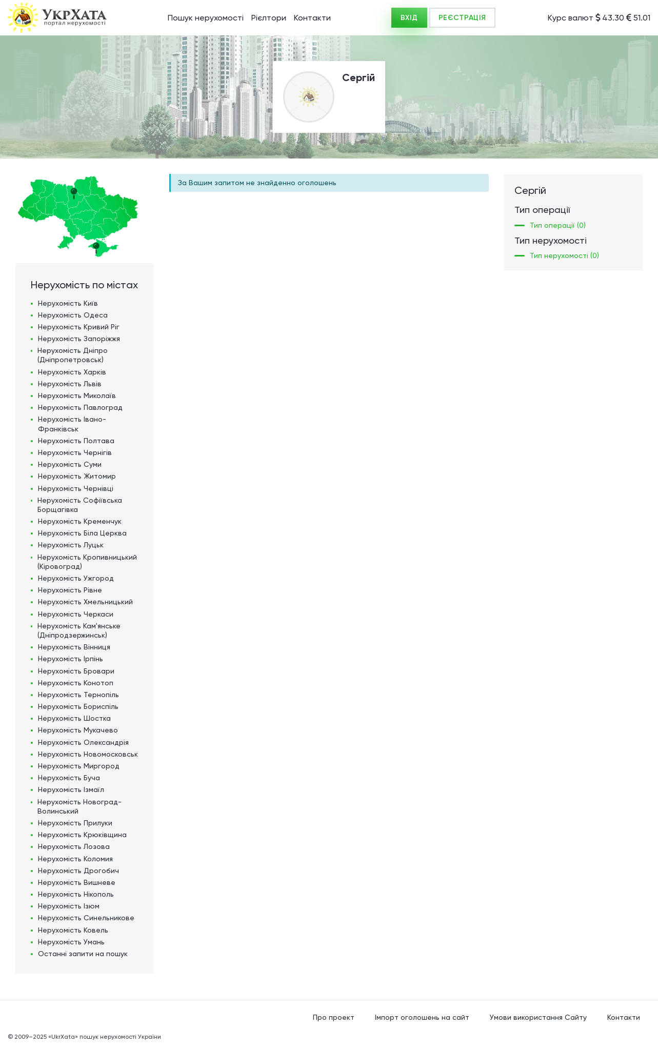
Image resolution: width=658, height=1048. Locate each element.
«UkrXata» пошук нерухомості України (104, 1036)
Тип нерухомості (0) (564, 255)
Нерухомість (68, 303)
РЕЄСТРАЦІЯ (462, 17)
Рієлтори (268, 18)
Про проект (333, 1017)
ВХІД (409, 17)
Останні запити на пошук (83, 954)
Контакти (312, 18)
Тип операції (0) (558, 225)
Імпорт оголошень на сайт (422, 1017)
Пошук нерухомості (206, 18)
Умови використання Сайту (538, 1017)
